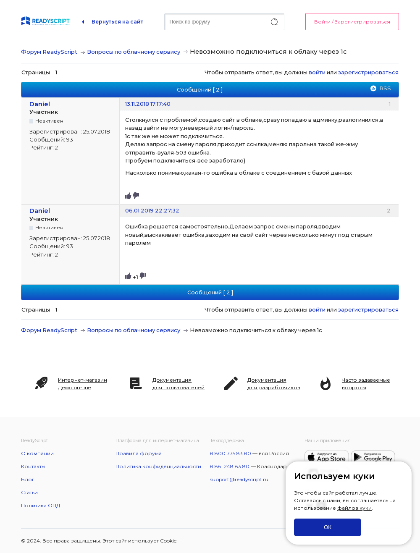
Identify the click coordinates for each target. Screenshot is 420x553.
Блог (27, 479)
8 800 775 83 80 (230, 453)
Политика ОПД (40, 505)
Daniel (39, 104)
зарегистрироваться (368, 72)
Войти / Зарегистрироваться (352, 21)
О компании (37, 453)
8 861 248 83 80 (229, 466)
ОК (327, 527)
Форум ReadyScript (49, 51)
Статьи (29, 492)
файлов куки (354, 508)
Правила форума (139, 453)
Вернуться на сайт (117, 21)
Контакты (33, 466)
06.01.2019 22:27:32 (152, 210)
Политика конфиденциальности (158, 466)
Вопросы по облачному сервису (133, 51)
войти (317, 72)
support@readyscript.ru (239, 479)
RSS (385, 88)
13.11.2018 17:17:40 (148, 103)
